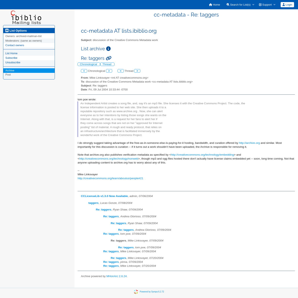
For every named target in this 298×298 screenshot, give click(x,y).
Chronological (89, 64)
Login (287, 4)
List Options (16, 30)
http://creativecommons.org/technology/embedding (202, 154)
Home (214, 4)
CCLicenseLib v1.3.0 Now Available (104, 196)
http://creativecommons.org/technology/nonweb (108, 158)
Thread (107, 64)
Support (265, 4)
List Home (11, 53)
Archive (9, 70)
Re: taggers (103, 209)
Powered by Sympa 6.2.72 (152, 292)
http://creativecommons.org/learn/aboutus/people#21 (110, 178)
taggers (93, 202)
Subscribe (11, 57)
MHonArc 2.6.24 (116, 276)
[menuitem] (214, 4)
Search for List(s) (239, 4)
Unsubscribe (12, 62)
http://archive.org (249, 142)
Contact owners (14, 45)
